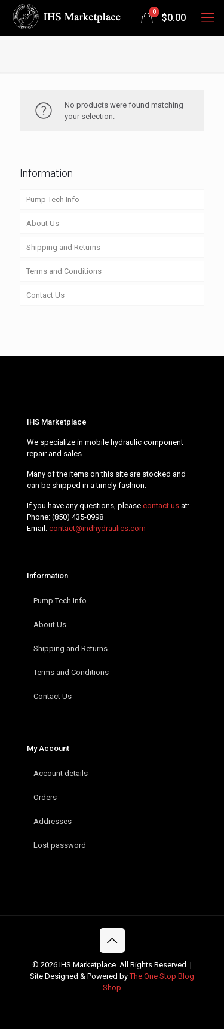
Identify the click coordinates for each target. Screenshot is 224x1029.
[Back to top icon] (112, 940)
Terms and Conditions (64, 271)
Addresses (52, 821)
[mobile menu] (208, 18)
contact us (161, 505)
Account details (60, 773)
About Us (42, 223)
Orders (45, 797)
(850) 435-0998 (77, 516)
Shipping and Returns (63, 247)
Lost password (59, 845)
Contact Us (45, 295)
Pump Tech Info (52, 199)
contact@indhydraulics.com (97, 528)
